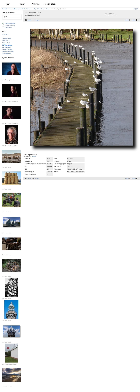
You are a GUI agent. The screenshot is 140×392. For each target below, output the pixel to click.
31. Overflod (6, 43)
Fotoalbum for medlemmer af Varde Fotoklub (17, 9)
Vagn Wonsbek (39, 9)
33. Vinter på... (6, 47)
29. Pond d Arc (6, 38)
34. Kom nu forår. (7, 49)
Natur (47, 9)
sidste (134, 20)
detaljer (34, 156)
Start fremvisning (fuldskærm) (10, 26)
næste (127, 20)
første (29, 20)
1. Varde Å (5, 34)
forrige (37, 20)
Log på (136, 8)
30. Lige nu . (6, 41)
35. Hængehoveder (8, 51)
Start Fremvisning (10, 23)
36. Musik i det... (7, 53)
